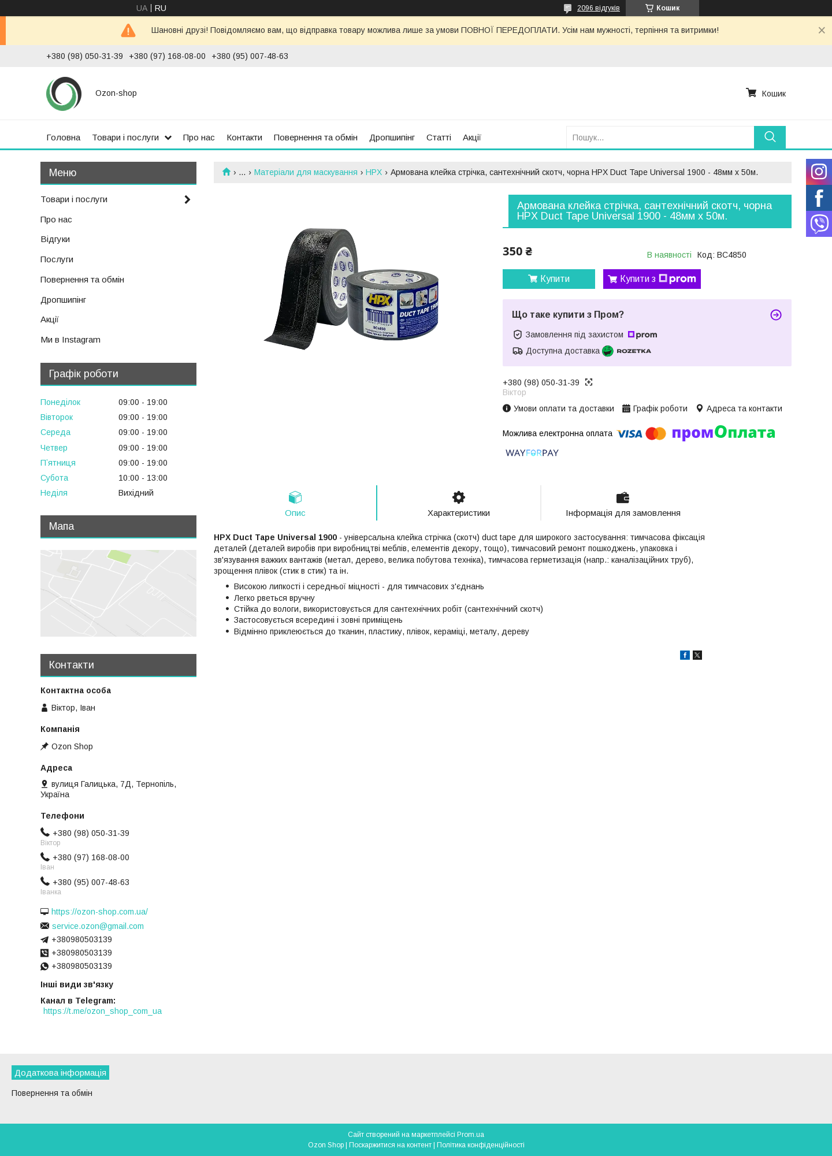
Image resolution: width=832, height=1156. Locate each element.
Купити (555, 279)
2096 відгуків (598, 8)
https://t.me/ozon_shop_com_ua (102, 1011)
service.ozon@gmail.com (98, 926)
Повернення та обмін (316, 137)
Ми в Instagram (70, 339)
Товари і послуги (125, 137)
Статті (438, 137)
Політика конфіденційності (481, 1145)
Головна (63, 137)
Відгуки (55, 239)
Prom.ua (470, 1135)
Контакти (244, 137)
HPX (374, 172)
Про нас (199, 137)
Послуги (56, 259)
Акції (472, 137)
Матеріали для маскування (306, 172)
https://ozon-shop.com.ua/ (99, 911)
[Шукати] (770, 137)
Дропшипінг (392, 137)
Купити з (658, 279)
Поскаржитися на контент (390, 1145)
